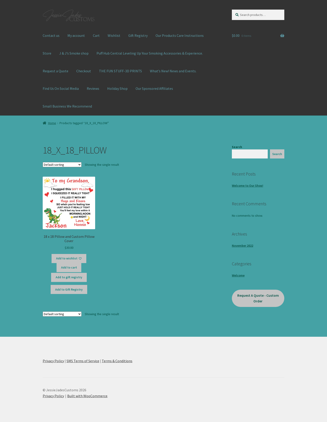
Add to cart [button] (69, 267)
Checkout (83, 71)
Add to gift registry (69, 277)
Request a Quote (55, 71)
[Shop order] (62, 164)
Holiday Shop (117, 88)
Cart (96, 35)
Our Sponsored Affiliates (154, 88)
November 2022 (242, 246)
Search (237, 147)
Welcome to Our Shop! (247, 185)
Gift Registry (138, 35)
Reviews (93, 88)
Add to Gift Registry (69, 289)
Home (52, 123)
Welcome (238, 275)
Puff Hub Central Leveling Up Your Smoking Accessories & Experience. (150, 53)
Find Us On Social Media (61, 88)
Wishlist (114, 35)
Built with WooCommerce (87, 396)
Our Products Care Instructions (180, 35)
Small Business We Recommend (67, 106)
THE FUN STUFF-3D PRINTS (120, 71)
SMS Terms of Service (83, 361)
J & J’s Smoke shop (74, 53)
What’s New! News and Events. (173, 71)
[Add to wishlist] (69, 258)
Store (47, 53)
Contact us (51, 35)
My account (76, 35)
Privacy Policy (53, 361)
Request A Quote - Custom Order (258, 298)
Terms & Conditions (117, 361)
